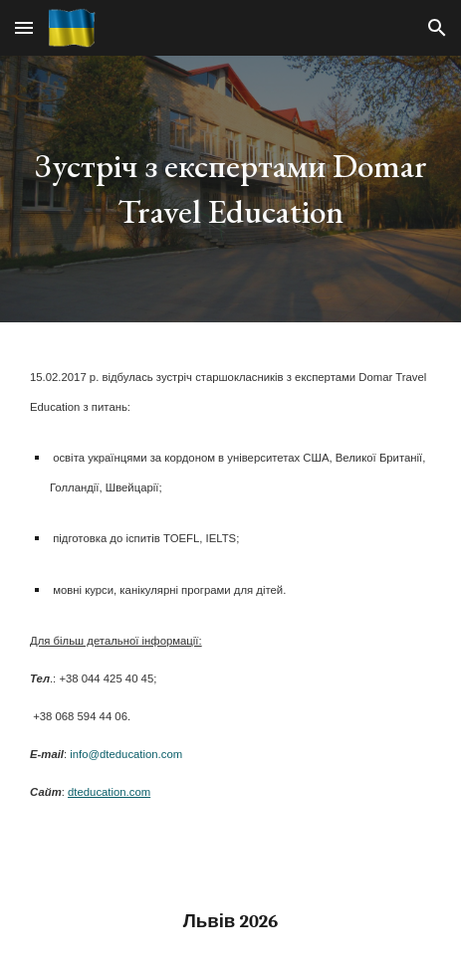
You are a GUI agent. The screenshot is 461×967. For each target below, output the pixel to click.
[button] (24, 27)
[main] (230, 189)
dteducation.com (109, 792)
